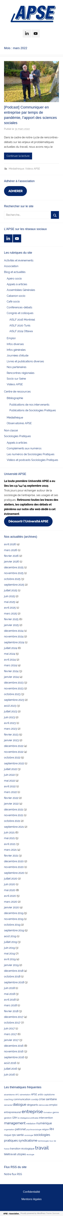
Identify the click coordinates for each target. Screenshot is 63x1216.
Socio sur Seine (16, 378)
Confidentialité (31, 1191)
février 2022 (11, 798)
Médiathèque (16, 168)
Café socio (13, 301)
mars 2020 (10, 901)
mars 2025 (10, 613)
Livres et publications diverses (25, 361)
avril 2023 (10, 723)
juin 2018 (9, 988)
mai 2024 (9, 653)
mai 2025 (9, 602)
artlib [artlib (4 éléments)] (40, 1094)
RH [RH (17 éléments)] (52, 1129)
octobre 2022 (12, 757)
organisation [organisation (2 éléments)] (9, 1129)
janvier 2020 (11, 907)
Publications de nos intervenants (29, 404)
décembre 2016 (14, 1045)
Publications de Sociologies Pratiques (32, 410)
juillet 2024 (10, 648)
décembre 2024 (14, 630)
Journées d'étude (17, 355)
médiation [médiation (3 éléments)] (31, 1123)
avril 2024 (10, 659)
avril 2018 (10, 999)
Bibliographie (15, 398)
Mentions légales (31, 1199)
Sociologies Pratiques (17, 436)
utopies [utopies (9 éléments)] (21, 1154)
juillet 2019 (10, 942)
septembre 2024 (14, 642)
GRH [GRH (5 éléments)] (14, 1117)
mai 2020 (9, 890)
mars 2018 (10, 1005)
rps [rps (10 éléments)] (14, 1135)
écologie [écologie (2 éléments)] (30, 1154)
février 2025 (11, 619)
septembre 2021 (14, 826)
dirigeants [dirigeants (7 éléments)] (32, 1104)
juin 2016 (9, 1074)
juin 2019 (9, 947)
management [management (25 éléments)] (15, 1123)
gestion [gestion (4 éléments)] (8, 1118)
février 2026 (11, 555)
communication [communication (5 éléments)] (21, 1099)
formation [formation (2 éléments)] (48, 1112)
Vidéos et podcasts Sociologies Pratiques (32, 460)
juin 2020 (9, 884)
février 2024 (11, 671)
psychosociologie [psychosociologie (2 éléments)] (33, 1129)
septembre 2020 (14, 872)
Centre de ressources (17, 391)
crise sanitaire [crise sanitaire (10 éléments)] (48, 1099)
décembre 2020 (14, 861)
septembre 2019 (14, 930)
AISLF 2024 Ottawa (21, 331)
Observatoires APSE (19, 423)
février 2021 (11, 855)
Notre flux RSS (13, 1174)
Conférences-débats (19, 307)
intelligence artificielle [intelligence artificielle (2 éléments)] (29, 1118)
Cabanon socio (16, 295)
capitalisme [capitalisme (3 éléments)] (49, 1094)
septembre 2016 (14, 1057)
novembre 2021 (13, 815)
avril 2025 (10, 607)
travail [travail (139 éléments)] (42, 1148)
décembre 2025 (14, 567)
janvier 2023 (11, 740)
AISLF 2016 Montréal (22, 319)
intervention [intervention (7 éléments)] (46, 1117)
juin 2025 (9, 596)
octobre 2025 (12, 579)
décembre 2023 (14, 682)
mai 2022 (9, 780)
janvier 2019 (11, 965)
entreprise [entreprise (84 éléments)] (32, 1111)
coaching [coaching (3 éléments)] (8, 1099)
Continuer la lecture (18, 155)
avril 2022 (10, 786)
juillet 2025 (10, 590)
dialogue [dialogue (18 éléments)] (19, 1105)
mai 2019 (9, 953)
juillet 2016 (10, 1068)
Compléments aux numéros (24, 448)
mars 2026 (10, 550)
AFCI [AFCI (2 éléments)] (17, 1095)
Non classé (11, 430)
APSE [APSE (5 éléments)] (34, 1094)
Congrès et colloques (20, 313)
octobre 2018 (12, 976)
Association (11, 266)
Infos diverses (15, 344)
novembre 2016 (14, 1051)
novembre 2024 (14, 636)
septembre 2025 (14, 584)
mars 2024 (10, 665)
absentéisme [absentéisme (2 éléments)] (9, 1095)
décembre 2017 (13, 1017)
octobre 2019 (12, 924)
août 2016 (10, 1063)
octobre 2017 (12, 1022)
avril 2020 (10, 895)
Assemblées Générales (21, 290)
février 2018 (11, 1011)
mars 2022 (10, 792)
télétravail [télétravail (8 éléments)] (10, 1154)
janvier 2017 (11, 1040)
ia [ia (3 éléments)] (18, 1118)
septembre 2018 (14, 982)
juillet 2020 (10, 878)
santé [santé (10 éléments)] (20, 1135)
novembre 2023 (14, 688)
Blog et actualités (15, 272)
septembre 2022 (14, 763)
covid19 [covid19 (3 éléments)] (34, 1099)
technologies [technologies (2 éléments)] (43, 1141)
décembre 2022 (13, 746)
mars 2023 (10, 728)
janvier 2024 (11, 676)
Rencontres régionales (20, 373)
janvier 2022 (11, 803)
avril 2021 (9, 844)
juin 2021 (9, 832)
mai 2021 (9, 838)
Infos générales (16, 349)
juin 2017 (9, 1028)
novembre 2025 (14, 573)
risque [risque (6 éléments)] (7, 1135)
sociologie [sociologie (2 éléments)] (28, 1135)
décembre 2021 (13, 809)
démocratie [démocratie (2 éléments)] (44, 1105)
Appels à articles (17, 284)
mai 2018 (9, 994)
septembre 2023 (14, 699)
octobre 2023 (12, 694)
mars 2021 (10, 849)
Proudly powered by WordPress (33, 1213)
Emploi (11, 338)
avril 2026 (10, 544)
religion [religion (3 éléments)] (45, 1129)
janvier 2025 (11, 625)
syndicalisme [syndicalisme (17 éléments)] (27, 1140)
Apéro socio (14, 278)
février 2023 (11, 734)
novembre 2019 (13, 919)
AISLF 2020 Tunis (19, 325)
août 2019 (10, 936)
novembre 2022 (13, 751)
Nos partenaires (16, 367)
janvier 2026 (11, 561)
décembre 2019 (13, 913)
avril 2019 (10, 959)
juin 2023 (9, 717)
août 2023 (10, 705)
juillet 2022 (10, 769)
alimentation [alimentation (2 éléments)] (25, 1095)
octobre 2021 (12, 821)
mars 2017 (10, 1034)
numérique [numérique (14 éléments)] (44, 1123)
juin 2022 (9, 774)
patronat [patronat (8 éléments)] (20, 1129)
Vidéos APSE (32, 168)
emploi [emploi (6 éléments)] (53, 1104)
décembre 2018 (13, 970)
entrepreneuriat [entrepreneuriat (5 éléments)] (12, 1112)
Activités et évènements (18, 260)
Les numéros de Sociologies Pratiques (30, 454)
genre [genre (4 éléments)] (56, 1112)
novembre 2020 (14, 867)
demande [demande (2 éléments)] (8, 1105)
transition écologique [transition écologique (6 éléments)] (22, 1148)
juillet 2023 (10, 711)
